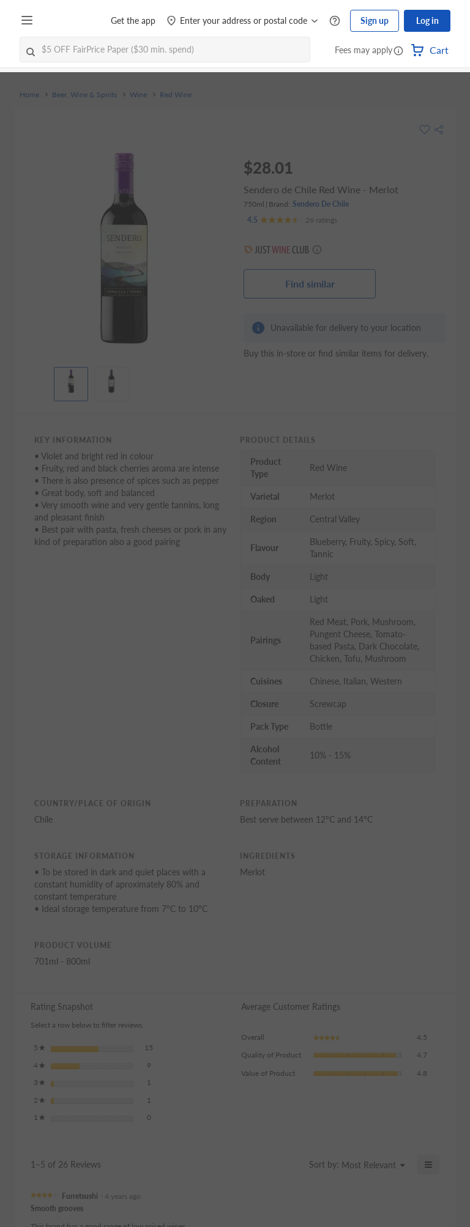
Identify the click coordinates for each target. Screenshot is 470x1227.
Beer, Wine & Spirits (84, 94)
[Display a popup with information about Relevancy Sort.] (292, 1164)
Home (29, 94)
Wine (138, 94)
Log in (427, 20)
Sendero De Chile (321, 204)
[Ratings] (292, 220)
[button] (398, 51)
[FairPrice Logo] (73, 20)
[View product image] (71, 381)
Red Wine (176, 94)
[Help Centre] (334, 21)
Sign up (374, 20)
